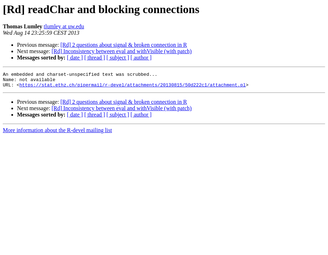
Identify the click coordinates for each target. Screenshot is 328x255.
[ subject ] (118, 58)
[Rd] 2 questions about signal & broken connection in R (124, 45)
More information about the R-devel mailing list (57, 133)
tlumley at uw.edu (64, 26)
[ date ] (75, 58)
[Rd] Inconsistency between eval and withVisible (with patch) (122, 51)
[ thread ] (94, 58)
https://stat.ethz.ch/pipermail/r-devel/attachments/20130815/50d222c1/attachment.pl (132, 88)
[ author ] (141, 58)
